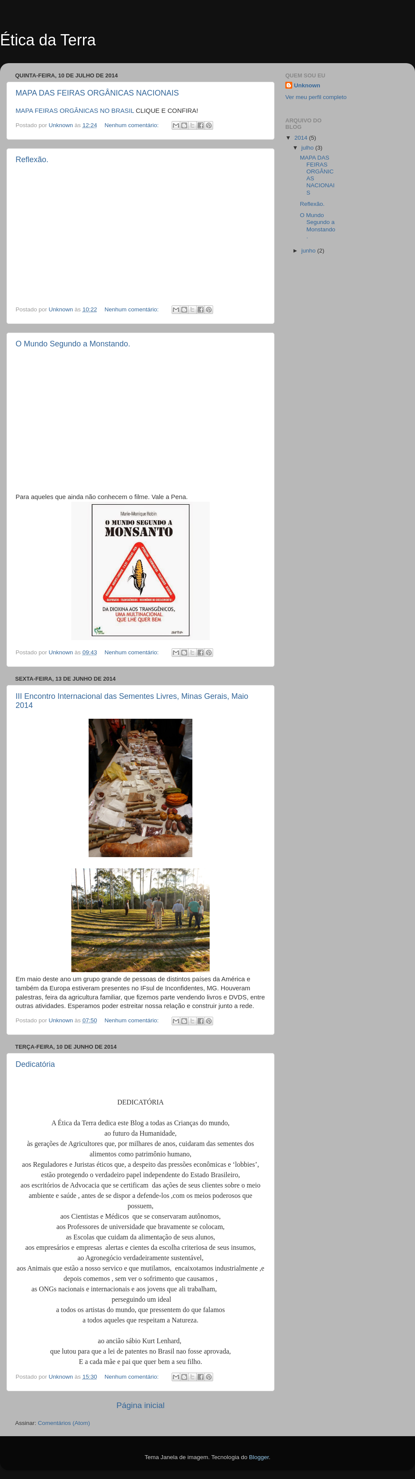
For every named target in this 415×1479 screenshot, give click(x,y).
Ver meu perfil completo (316, 97)
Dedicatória (35, 1064)
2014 (301, 137)
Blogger (259, 1457)
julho (308, 147)
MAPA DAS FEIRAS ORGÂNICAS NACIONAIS (97, 93)
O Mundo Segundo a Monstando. (73, 343)
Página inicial (140, 1405)
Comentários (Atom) (64, 1423)
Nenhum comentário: (132, 125)
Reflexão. (32, 159)
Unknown (307, 85)
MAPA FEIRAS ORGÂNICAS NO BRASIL (75, 110)
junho (309, 250)
